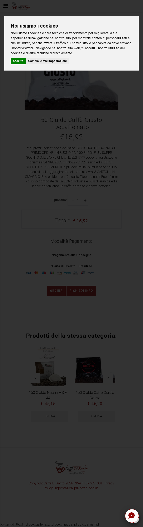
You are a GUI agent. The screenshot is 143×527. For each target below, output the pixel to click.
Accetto (18, 61)
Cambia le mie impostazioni (47, 61)
